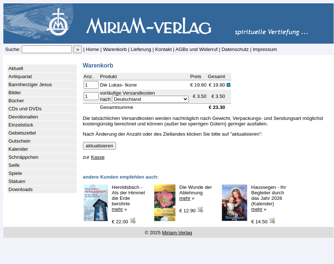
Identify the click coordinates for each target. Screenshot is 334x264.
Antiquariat (20, 76)
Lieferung (141, 49)
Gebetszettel (22, 133)
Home (92, 49)
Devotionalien (23, 117)
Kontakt (163, 49)
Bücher (16, 100)
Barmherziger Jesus (30, 84)
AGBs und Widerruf (196, 49)
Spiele (15, 173)
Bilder (14, 92)
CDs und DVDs (24, 108)
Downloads (20, 189)
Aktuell (15, 68)
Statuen (16, 181)
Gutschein (19, 141)
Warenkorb (115, 49)
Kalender (18, 149)
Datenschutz (235, 49)
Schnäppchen (23, 157)
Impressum (265, 49)
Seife (13, 165)
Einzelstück (20, 125)
